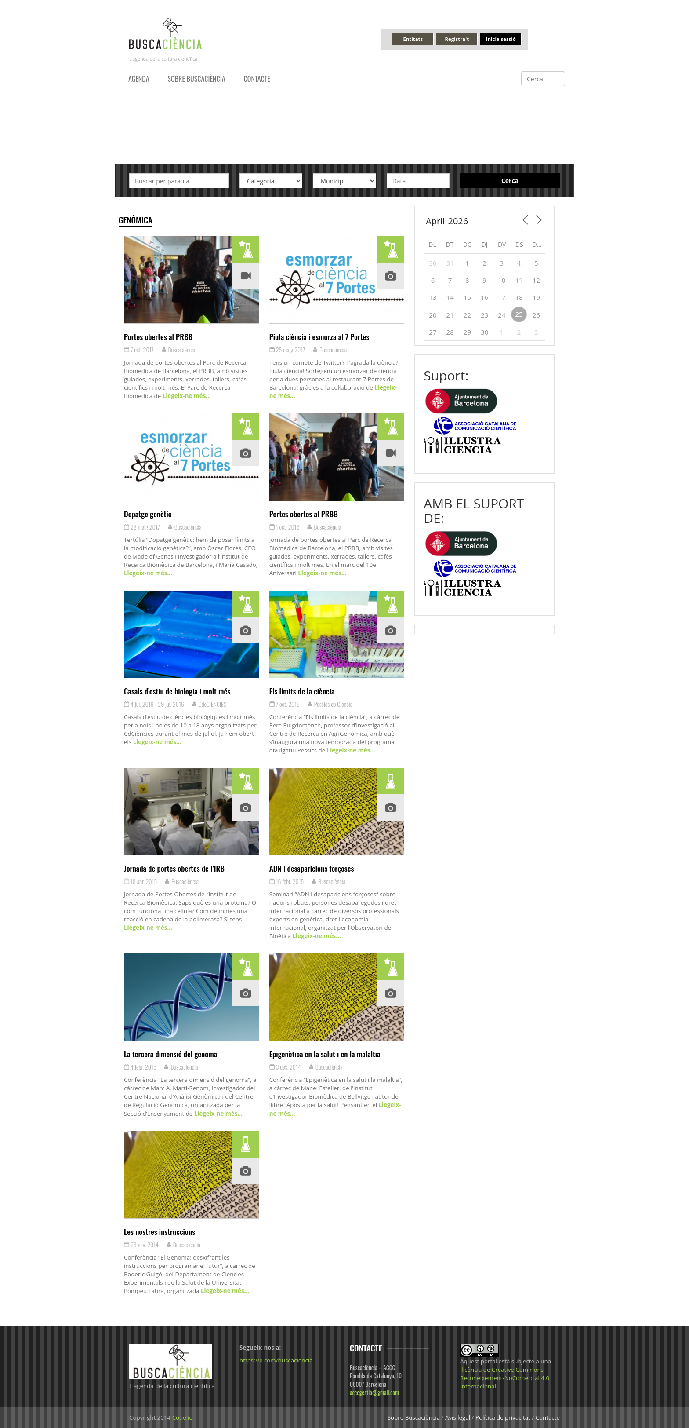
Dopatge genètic (147, 513)
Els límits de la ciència (302, 691)
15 (467, 297)
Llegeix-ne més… (185, 396)
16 (484, 297)
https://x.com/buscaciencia (276, 1360)
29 (467, 332)
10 (501, 280)
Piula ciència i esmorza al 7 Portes (319, 336)
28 (450, 332)
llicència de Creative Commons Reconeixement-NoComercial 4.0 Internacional (504, 1378)
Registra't (457, 39)
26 (536, 314)
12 (536, 280)
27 (432, 332)
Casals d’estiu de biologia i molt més (177, 691)
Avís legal (457, 1417)
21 (450, 314)
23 (484, 314)
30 (432, 263)
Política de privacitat (502, 1417)
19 (536, 297)
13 (432, 297)
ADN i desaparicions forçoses (311, 868)
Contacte (257, 78)
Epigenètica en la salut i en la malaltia (325, 1053)
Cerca (510, 180)
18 (519, 297)
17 (501, 297)
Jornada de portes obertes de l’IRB (174, 868)
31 (450, 263)
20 (432, 314)
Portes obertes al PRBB (158, 336)
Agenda (138, 78)
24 (501, 314)
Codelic (182, 1417)
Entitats (413, 39)
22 (467, 314)
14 (450, 297)
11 (519, 280)
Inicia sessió (501, 39)
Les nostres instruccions (159, 1231)
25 (519, 314)
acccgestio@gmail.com (374, 1392)
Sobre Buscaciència (196, 78)
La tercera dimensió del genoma (170, 1053)
